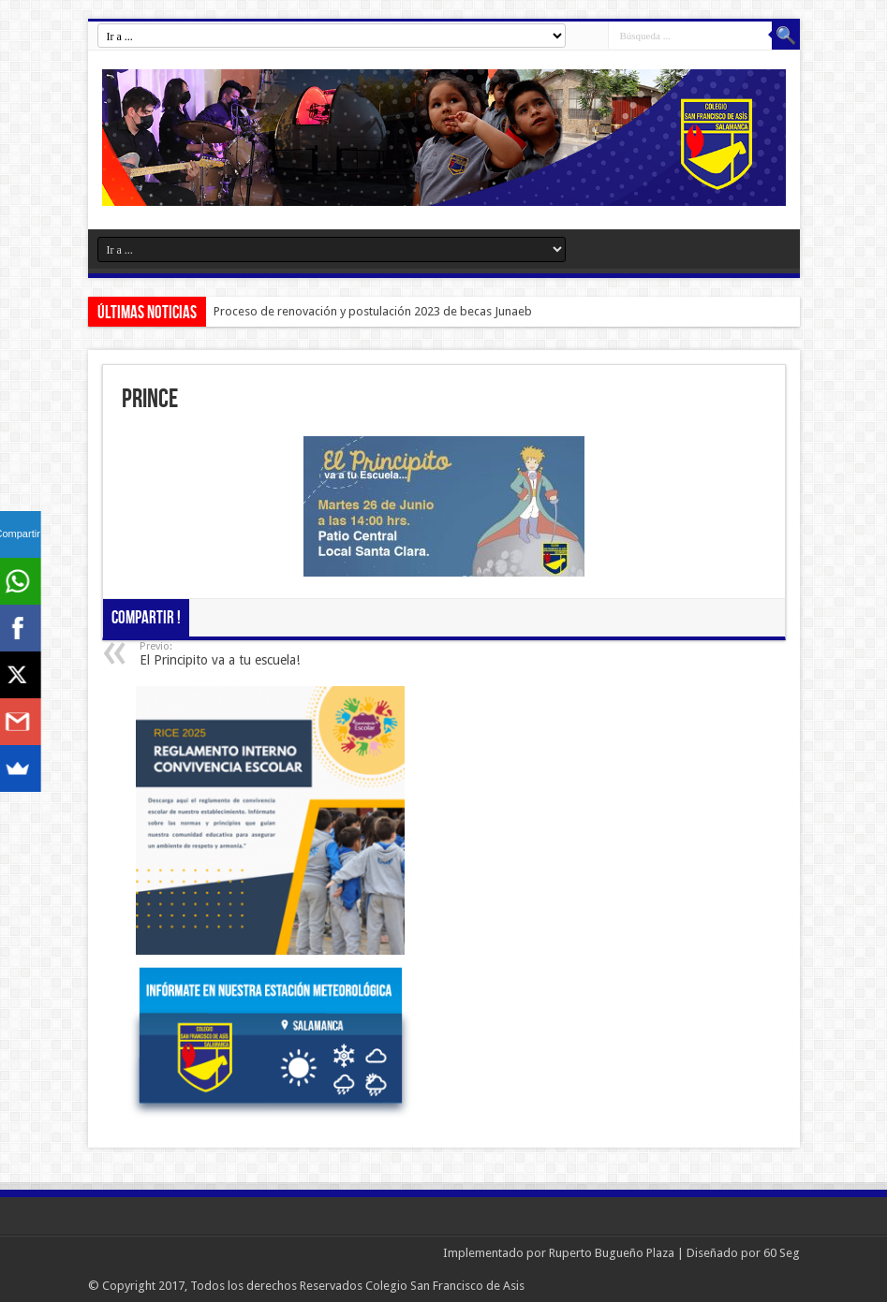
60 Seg (781, 1253)
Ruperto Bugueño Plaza (611, 1253)
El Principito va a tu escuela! (254, 653)
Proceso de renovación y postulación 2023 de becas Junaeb (373, 311)
